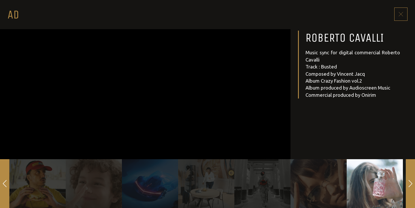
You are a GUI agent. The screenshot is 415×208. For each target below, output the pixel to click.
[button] (5, 183)
